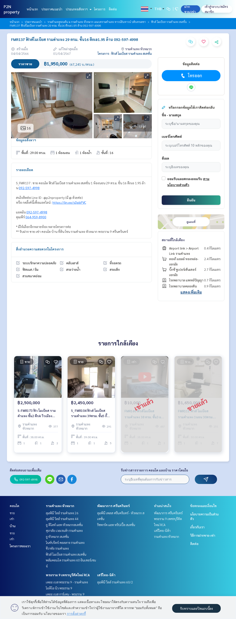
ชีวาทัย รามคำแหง (57, 548)
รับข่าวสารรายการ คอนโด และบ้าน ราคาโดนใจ (154, 470)
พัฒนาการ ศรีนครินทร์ (113, 506)
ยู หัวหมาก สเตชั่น (57, 536)
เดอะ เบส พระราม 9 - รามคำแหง (67, 582)
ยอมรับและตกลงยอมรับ (184, 179)
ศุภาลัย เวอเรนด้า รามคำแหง (64, 530)
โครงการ (99, 9)
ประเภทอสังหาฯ (78, 9)
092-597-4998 (29, 188)
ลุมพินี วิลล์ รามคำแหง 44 (62, 519)
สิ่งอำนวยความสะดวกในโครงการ (40, 249)
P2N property (12, 9)
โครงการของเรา (20, 546)
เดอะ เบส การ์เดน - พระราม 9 (65, 594)
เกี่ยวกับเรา (197, 527)
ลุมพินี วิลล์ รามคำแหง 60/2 (115, 582)
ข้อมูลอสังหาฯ (26, 140)
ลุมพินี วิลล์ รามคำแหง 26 (62, 513)
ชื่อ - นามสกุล (171, 115)
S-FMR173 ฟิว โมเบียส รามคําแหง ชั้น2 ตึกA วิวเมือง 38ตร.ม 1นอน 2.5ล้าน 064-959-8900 (37, 416)
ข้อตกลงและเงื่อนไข (203, 506)
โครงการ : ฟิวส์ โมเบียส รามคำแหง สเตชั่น (125, 53)
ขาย (12, 513)
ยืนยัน (191, 200)
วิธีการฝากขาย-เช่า (202, 535)
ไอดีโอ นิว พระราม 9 (59, 588)
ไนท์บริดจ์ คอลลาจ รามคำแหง (65, 542)
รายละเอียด (24, 170)
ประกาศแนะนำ (51, 9)
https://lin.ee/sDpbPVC (69, 202)
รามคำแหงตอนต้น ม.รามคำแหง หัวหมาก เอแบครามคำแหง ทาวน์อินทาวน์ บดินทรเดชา (96, 22)
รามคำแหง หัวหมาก (60, 506)
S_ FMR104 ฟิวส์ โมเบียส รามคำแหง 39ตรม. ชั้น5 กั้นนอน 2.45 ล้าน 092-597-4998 (90, 416)
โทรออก (191, 75)
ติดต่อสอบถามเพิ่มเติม (25, 470)
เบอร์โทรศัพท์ (172, 136)
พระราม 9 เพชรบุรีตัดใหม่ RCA (68, 575)
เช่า (12, 519)
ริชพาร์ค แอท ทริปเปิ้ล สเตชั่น (116, 525)
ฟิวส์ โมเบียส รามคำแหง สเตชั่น (169, 22)
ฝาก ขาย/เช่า (190, 9)
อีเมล (165, 158)
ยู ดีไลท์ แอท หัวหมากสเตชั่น (64, 525)
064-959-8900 (35, 217)
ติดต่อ (113, 9)
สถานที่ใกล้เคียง (173, 240)
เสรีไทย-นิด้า (106, 575)
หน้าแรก (32, 9)
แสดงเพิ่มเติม (191, 292)
